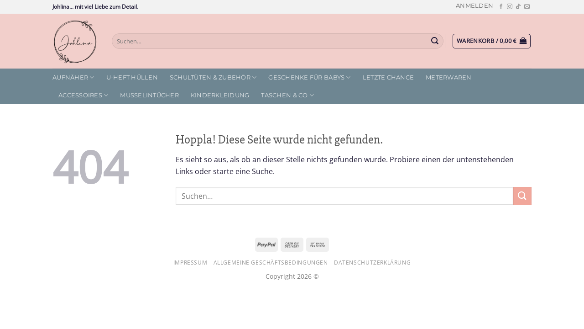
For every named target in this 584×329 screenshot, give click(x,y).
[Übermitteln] (435, 41)
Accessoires (83, 95)
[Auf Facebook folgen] (501, 7)
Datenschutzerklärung (372, 262)
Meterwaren (449, 77)
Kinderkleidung (220, 95)
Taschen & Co (287, 95)
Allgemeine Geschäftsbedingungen (271, 262)
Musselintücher (149, 95)
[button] (474, 6)
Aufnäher (73, 77)
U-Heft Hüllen (132, 77)
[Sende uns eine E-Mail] (527, 7)
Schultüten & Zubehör (213, 77)
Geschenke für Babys (309, 77)
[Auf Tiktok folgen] (518, 7)
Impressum (190, 262)
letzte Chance (388, 77)
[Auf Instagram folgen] (509, 7)
